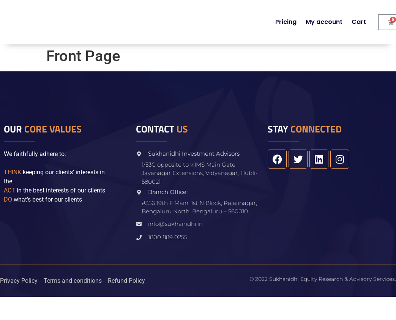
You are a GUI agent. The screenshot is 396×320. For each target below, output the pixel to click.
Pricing (286, 21)
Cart (359, 21)
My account (324, 21)
